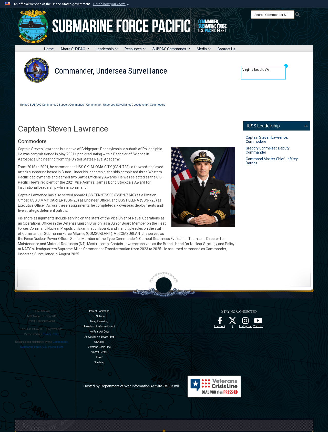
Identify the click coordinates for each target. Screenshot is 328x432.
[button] (111, 4)
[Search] (272, 14)
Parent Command (99, 311)
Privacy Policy (51, 334)
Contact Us (226, 49)
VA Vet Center (99, 352)
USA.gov (99, 341)
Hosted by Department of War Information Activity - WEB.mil (131, 386)
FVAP (99, 357)
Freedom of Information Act (99, 326)
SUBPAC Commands (171, 49)
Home (49, 49)
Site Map (99, 362)
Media (204, 49)
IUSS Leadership (263, 125)
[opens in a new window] (245, 322)
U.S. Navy (99, 316)
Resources (135, 49)
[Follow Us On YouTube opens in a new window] (258, 322)
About (76, 93)
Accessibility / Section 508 (99, 336)
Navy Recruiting (99, 321)
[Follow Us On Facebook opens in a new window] (219, 322)
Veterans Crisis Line (99, 347)
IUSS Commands (128, 93)
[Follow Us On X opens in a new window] (232, 322)
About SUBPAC (74, 49)
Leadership (107, 49)
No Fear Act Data (99, 331)
